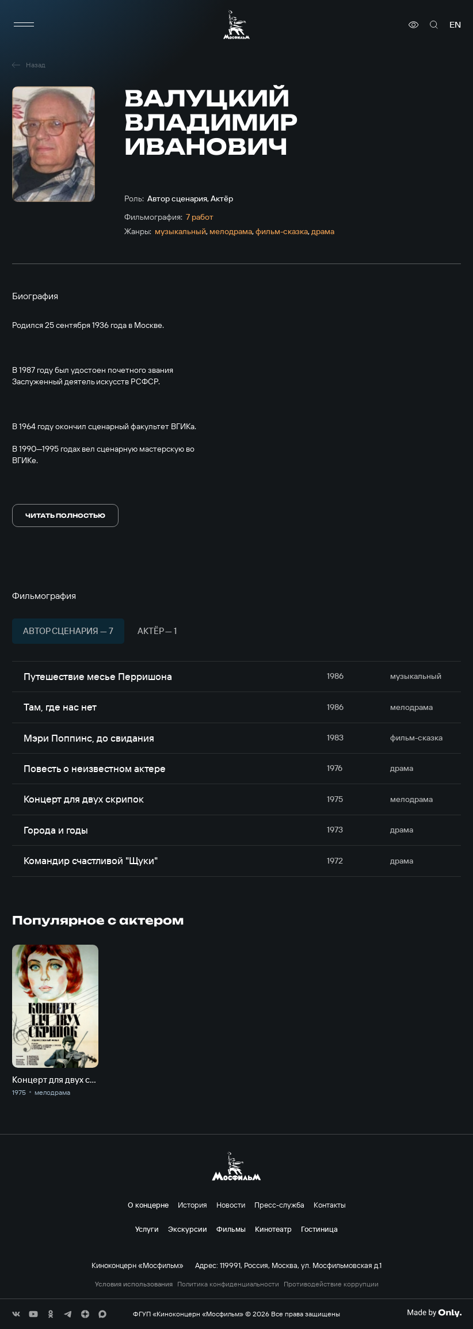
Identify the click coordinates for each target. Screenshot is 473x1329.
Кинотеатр (273, 1228)
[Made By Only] (434, 1312)
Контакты (330, 1204)
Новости (230, 1204)
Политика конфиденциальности (228, 1284)
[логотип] (236, 24)
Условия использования (134, 1284)
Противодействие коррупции (331, 1284)
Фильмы (231, 1228)
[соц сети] (16, 1314)
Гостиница (319, 1228)
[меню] (23, 24)
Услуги (147, 1228)
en (455, 25)
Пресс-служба (279, 1204)
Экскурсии (187, 1228)
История (192, 1204)
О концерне (148, 1204)
